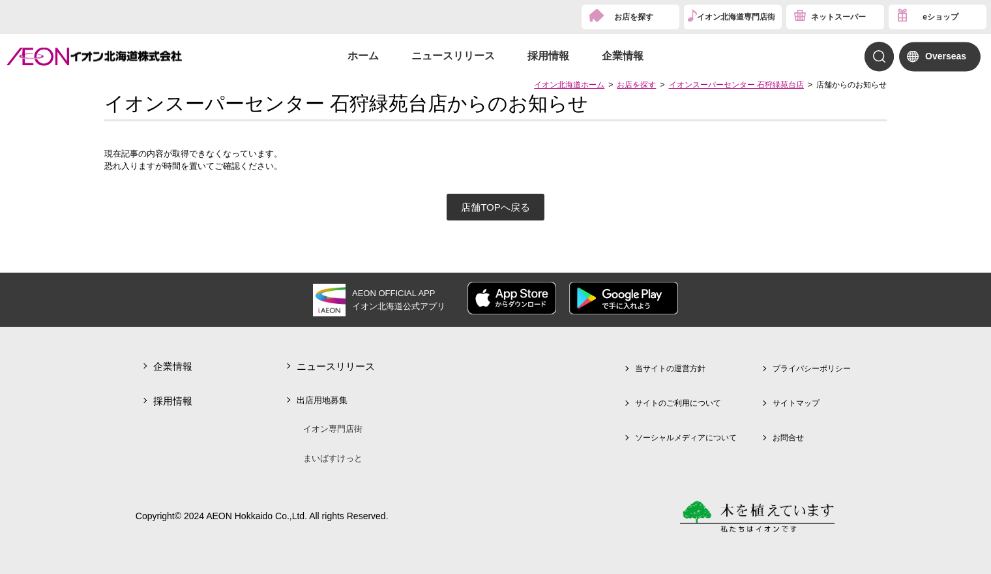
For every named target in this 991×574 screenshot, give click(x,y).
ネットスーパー (838, 17)
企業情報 (622, 55)
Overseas (945, 56)
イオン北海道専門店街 (736, 17)
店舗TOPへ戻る (495, 207)
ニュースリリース (453, 55)
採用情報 (548, 55)
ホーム (363, 55)
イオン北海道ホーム (569, 84)
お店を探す (633, 17)
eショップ (940, 17)
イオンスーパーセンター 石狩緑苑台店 (736, 84)
